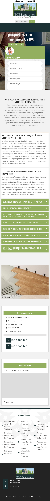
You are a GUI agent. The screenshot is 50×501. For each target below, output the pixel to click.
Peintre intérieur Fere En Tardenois (40, 435)
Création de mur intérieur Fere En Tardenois (24, 432)
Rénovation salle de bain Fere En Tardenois (24, 452)
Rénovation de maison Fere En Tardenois (25, 441)
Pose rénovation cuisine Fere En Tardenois (41, 425)
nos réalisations (16, 45)
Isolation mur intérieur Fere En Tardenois (8, 435)
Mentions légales (37, 497)
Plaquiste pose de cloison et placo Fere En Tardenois (40, 446)
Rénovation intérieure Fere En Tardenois (8, 444)
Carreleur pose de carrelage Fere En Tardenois (8, 425)
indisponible (17, 1)
